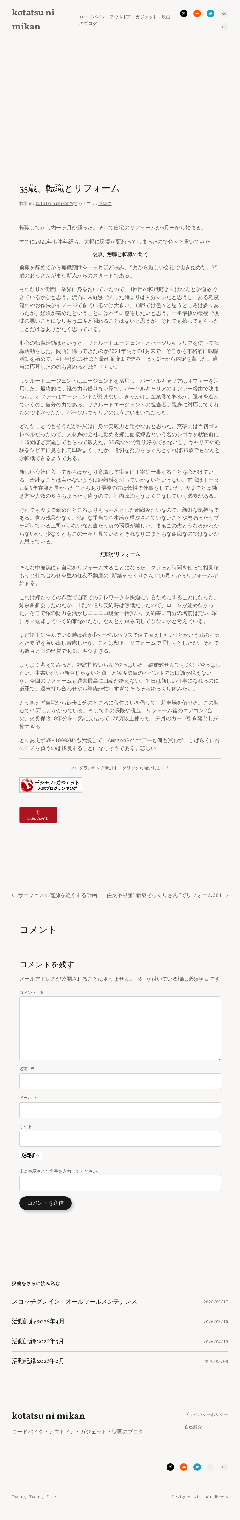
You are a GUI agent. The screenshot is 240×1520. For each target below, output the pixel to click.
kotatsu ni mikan (48, 1424)
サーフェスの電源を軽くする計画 (57, 895)
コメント (31, 1001)
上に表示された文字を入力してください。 (60, 1179)
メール (29, 1106)
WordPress (217, 1505)
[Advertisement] (120, 106)
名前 (27, 1077)
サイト (25, 1134)
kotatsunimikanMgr (56, 204)
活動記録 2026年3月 (38, 1349)
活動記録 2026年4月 (38, 1329)
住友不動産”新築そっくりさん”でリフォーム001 (164, 895)
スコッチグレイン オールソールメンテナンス (74, 1310)
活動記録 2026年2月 (38, 1369)
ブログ (104, 204)
